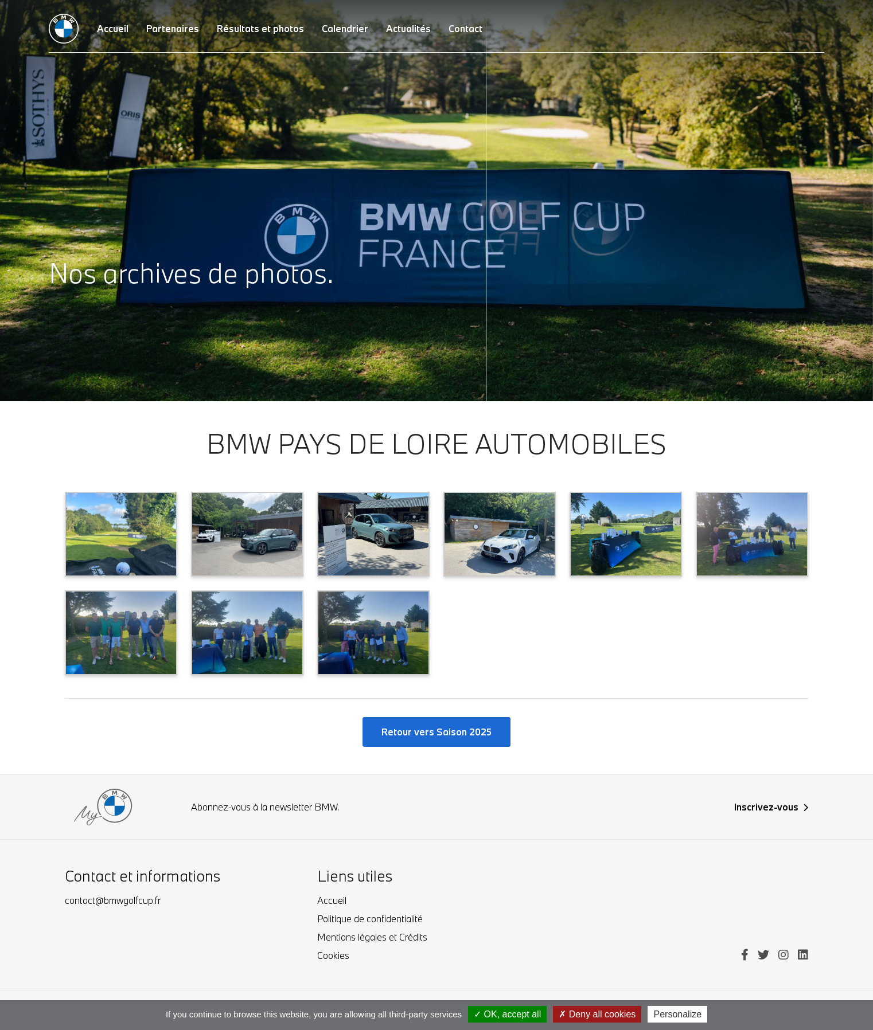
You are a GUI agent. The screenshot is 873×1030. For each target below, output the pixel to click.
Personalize (677, 1014)
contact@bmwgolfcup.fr (113, 900)
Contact (465, 28)
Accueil (331, 900)
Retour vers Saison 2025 (436, 732)
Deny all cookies (597, 1014)
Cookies (333, 955)
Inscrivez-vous (771, 807)
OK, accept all (507, 1014)
